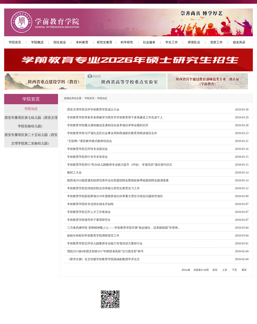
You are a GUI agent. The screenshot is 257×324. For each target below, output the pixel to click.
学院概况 (37, 42)
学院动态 (31, 108)
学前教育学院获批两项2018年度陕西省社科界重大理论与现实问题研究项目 (115, 196)
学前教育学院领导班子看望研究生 (89, 219)
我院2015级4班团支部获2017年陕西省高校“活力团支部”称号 (105, 251)
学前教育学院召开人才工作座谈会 (89, 212)
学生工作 (171, 42)
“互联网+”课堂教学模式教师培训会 (89, 141)
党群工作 (216, 42)
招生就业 (59, 42)
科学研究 (127, 42)
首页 (214, 269)
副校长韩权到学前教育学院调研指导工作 (93, 235)
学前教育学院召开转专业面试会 (87, 148)
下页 (234, 269)
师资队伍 (194, 42)
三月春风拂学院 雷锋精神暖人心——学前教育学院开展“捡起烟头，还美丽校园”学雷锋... (123, 227)
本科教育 (82, 42)
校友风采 (239, 42)
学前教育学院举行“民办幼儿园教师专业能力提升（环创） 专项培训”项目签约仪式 (119, 164)
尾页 (244, 269)
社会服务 (149, 42)
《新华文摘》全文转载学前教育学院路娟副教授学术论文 (103, 259)
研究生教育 (104, 42)
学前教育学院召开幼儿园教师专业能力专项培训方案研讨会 (105, 243)
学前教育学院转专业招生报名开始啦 (90, 204)
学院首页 (15, 42)
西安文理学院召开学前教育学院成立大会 (93, 109)
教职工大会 (74, 172)
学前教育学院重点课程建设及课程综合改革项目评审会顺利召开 (107, 125)
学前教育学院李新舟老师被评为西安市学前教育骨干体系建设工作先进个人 (115, 117)
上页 (224, 269)
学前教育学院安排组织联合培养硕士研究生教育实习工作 (103, 188)
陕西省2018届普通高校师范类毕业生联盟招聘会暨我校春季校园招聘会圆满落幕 (118, 180)
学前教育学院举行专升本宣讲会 (87, 156)
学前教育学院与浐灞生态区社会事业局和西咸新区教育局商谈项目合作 (112, 133)
